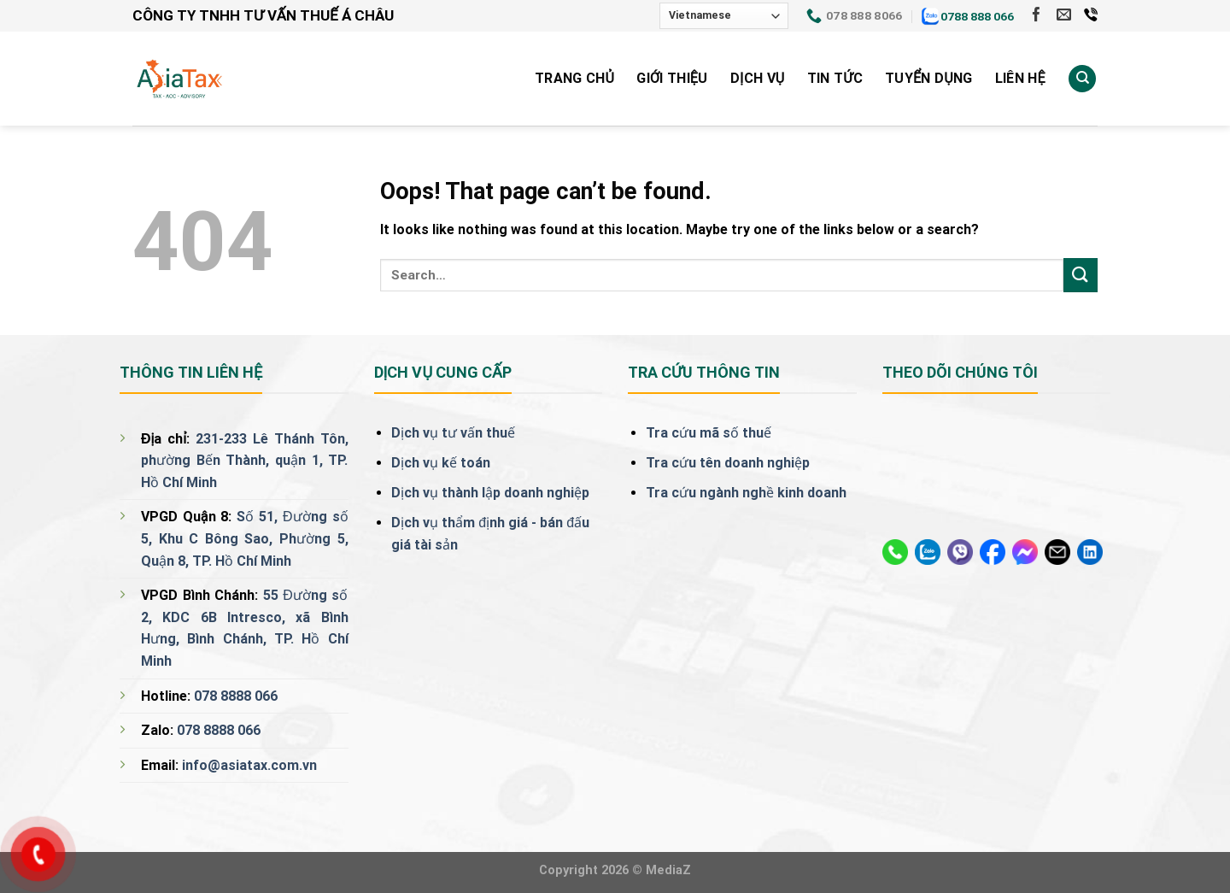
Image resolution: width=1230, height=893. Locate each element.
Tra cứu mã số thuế (708, 433)
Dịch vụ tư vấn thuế (453, 433)
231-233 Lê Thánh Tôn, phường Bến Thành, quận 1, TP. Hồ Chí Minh (244, 461)
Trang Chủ (574, 78)
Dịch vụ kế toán (440, 463)
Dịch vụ (757, 78)
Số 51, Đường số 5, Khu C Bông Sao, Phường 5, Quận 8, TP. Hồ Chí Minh (244, 538)
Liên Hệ (1020, 78)
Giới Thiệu (671, 78)
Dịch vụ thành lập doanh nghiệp (490, 493)
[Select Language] (723, 16)
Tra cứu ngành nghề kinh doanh (746, 493)
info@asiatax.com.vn (249, 765)
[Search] (1082, 79)
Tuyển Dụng (929, 78)
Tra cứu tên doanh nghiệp (728, 463)
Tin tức (835, 78)
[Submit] (1080, 274)
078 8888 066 (236, 696)
